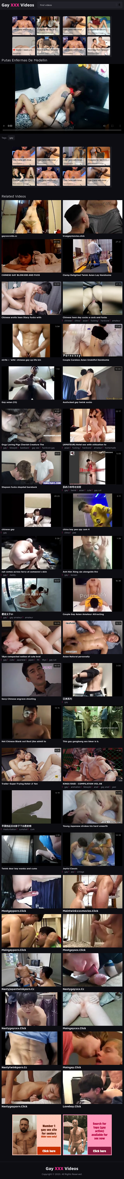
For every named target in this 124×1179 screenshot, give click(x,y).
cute (89, 490)
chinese (68, 320)
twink (73, 490)
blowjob (13, 447)
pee (74, 532)
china (77, 320)
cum (32, 829)
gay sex (35, 447)
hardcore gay (48, 447)
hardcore (105, 320)
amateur (116, 320)
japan (31, 659)
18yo (44, 659)
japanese (21, 659)
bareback (24, 447)
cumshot (23, 829)
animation (75, 787)
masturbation (9, 829)
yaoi (114, 787)
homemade (110, 447)
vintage (80, 871)
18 (38, 659)
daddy (13, 575)
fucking (94, 320)
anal (96, 787)
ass (72, 871)
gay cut (97, 490)
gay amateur (16, 617)
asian (85, 320)
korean (74, 575)
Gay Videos (18, 4)
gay (11, 137)
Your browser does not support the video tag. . (62, 99)
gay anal (105, 787)
